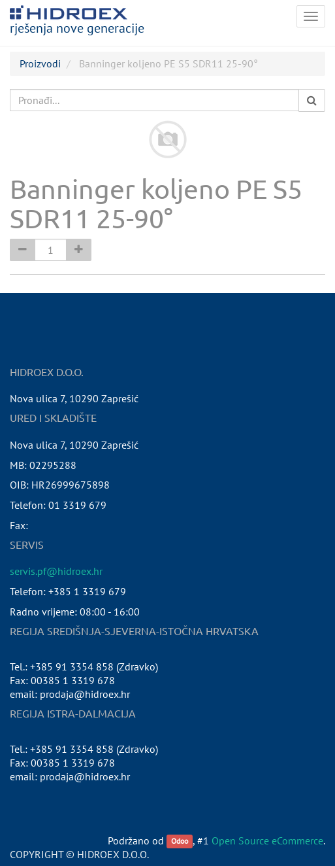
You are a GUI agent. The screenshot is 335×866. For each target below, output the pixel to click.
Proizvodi (40, 63)
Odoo (179, 841)
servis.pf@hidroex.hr (56, 571)
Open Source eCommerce (267, 840)
